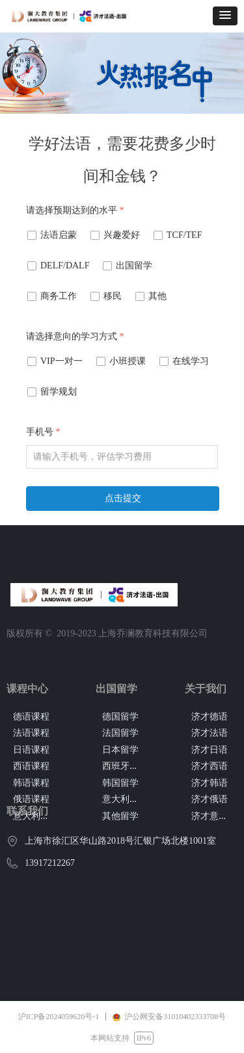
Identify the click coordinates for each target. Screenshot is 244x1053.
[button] (225, 15)
